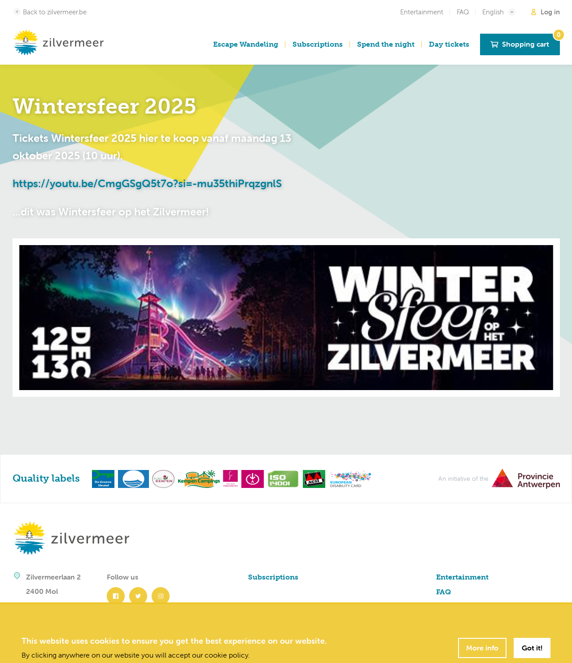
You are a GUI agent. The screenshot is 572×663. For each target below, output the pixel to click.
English (499, 12)
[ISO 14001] (282, 478)
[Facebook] (118, 596)
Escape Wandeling (245, 44)
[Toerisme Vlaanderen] (229, 478)
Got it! (532, 647)
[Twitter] (140, 596)
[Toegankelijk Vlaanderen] (251, 478)
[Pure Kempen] (162, 478)
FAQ (463, 12)
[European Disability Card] (348, 478)
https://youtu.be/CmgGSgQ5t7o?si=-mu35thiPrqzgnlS (147, 183)
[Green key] (102, 478)
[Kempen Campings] (197, 478)
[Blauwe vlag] (131, 478)
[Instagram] (162, 596)
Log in (545, 12)
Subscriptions (318, 44)
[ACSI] (312, 478)
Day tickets (449, 44)
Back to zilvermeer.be (50, 11)
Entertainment (421, 12)
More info (482, 647)
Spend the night (386, 44)
